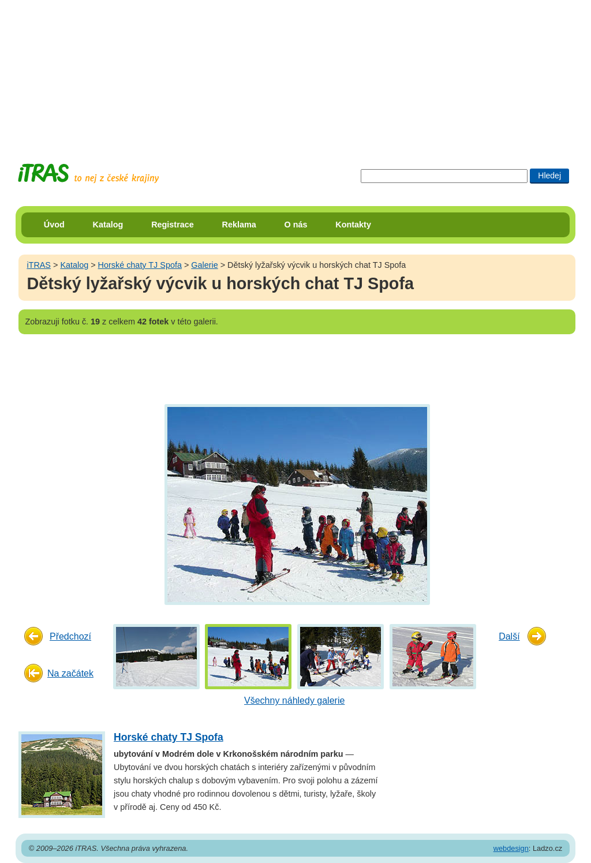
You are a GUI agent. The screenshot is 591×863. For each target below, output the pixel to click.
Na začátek (70, 673)
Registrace (172, 224)
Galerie (204, 265)
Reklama (239, 224)
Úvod (54, 224)
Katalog (108, 224)
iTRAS (39, 265)
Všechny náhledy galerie (294, 700)
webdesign (511, 848)
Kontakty (353, 224)
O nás (296, 224)
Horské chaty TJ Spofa (140, 265)
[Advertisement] (295, 72)
